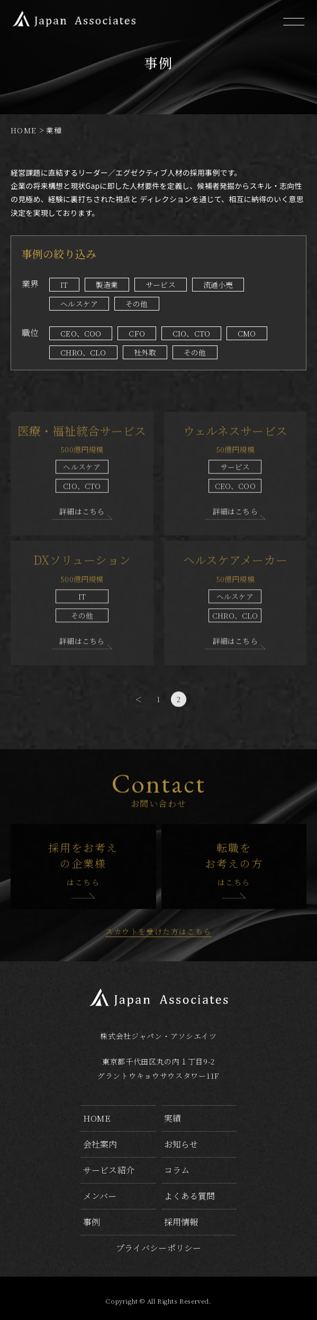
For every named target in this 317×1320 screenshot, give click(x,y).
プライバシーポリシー (159, 1248)
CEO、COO (80, 333)
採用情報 (181, 1222)
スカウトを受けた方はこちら (158, 964)
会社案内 (100, 1144)
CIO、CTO (191, 333)
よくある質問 (189, 1196)
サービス (161, 284)
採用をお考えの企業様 (83, 896)
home (97, 1118)
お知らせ (181, 1144)
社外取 (145, 352)
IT (64, 284)
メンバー (100, 1196)
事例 (91, 1222)
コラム (176, 1170)
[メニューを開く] (293, 22)
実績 (172, 1118)
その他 (136, 303)
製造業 (107, 284)
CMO (247, 333)
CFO (136, 333)
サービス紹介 (108, 1170)
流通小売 (218, 284)
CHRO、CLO (83, 352)
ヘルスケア (79, 303)
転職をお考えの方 (234, 896)
